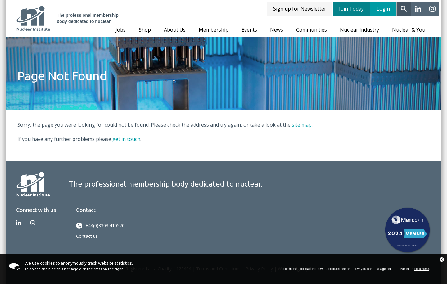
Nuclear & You (408, 29)
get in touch (126, 139)
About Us (175, 29)
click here (421, 269)
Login (383, 8)
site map (302, 124)
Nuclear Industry (359, 29)
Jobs (120, 29)
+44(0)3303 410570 (100, 225)
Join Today (351, 8)
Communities (311, 29)
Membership (213, 29)
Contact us (87, 236)
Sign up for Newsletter (299, 8)
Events (249, 29)
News (276, 29)
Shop (145, 29)
